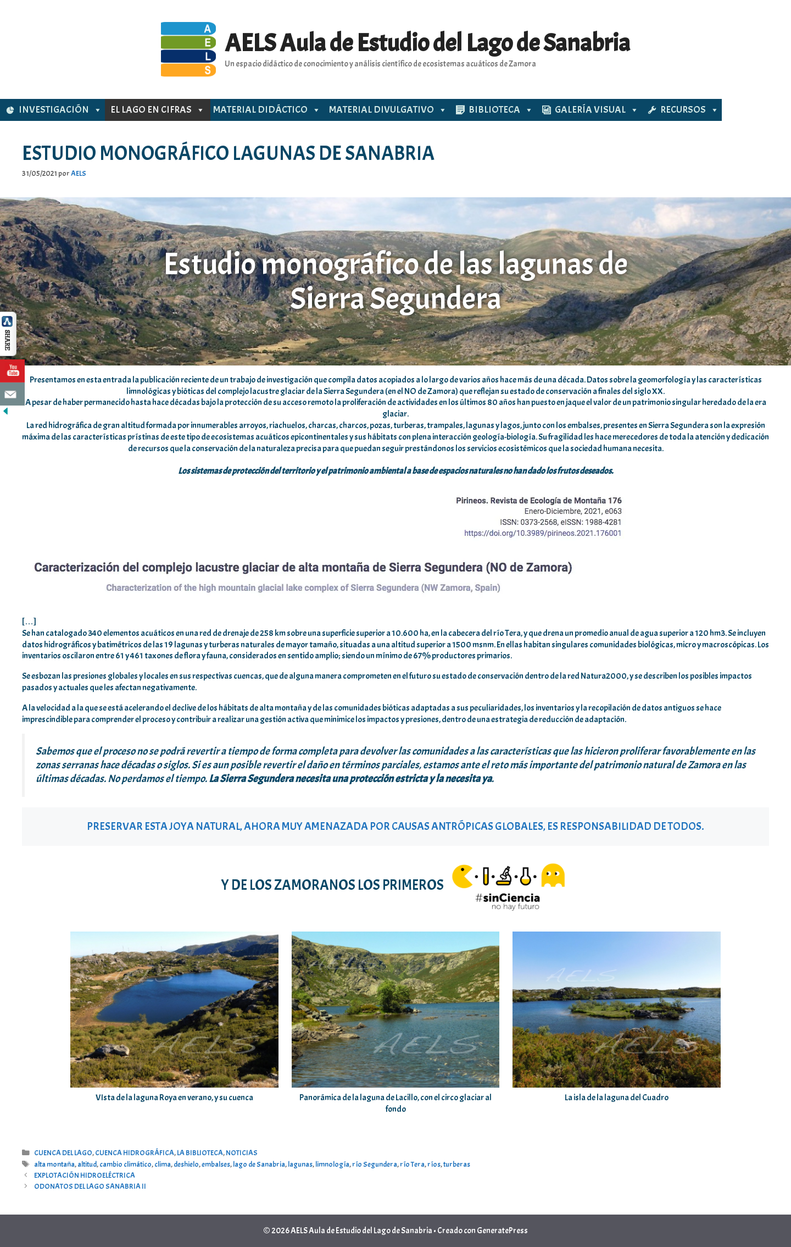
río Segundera (374, 1164)
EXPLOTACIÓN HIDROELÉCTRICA (84, 1175)
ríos (434, 1164)
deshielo (186, 1164)
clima (162, 1164)
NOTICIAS (242, 1152)
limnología (332, 1164)
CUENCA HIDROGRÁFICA (134, 1152)
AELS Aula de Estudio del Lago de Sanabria (427, 43)
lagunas (300, 1164)
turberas (456, 1164)
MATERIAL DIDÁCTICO (267, 110)
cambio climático (125, 1164)
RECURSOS (689, 110)
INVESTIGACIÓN (60, 110)
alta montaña (54, 1164)
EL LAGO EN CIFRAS (157, 110)
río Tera (412, 1164)
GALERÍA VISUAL (597, 110)
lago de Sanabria (259, 1164)
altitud (87, 1164)
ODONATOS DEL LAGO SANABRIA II (90, 1186)
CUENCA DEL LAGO (63, 1152)
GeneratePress (502, 1231)
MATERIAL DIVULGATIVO (388, 110)
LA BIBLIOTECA (200, 1152)
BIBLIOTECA (501, 110)
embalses (216, 1164)
